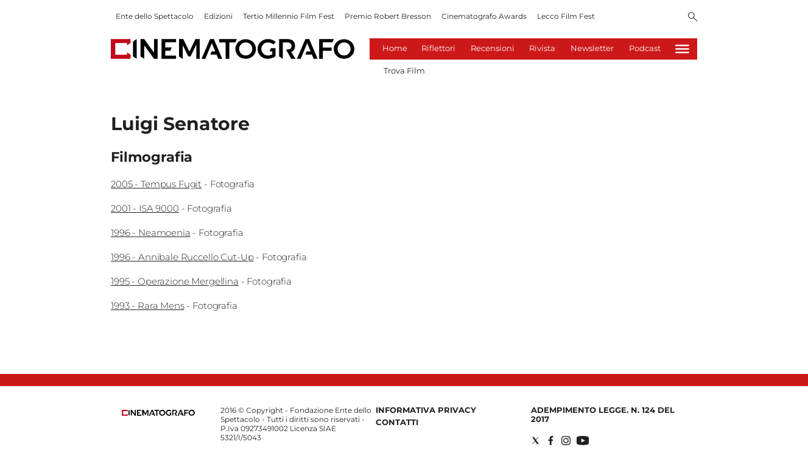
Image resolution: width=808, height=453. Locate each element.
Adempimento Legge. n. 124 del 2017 (603, 414)
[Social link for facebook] (550, 440)
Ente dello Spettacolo (155, 16)
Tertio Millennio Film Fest (288, 16)
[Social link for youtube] (583, 440)
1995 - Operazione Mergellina (175, 281)
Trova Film (404, 70)
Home (394, 48)
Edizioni (218, 16)
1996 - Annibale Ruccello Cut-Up (182, 257)
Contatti (397, 422)
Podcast (645, 48)
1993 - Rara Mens (147, 305)
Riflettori (438, 48)
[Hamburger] (682, 49)
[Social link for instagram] (566, 440)
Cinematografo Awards (484, 16)
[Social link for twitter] (535, 440)
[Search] (692, 17)
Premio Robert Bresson (388, 16)
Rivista (542, 48)
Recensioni (493, 48)
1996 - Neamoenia (151, 232)
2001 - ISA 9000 (145, 208)
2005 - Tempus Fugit (156, 184)
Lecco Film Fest (566, 16)
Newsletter (592, 48)
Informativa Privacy (426, 410)
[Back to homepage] (158, 413)
